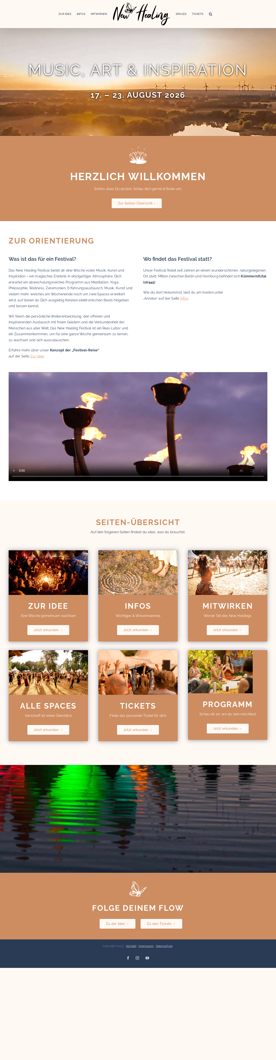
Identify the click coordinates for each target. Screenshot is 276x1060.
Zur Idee (37, 356)
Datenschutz (164, 946)
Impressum (146, 946)
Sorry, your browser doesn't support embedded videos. (138, 426)
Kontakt (131, 946)
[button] (210, 14)
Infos (184, 298)
